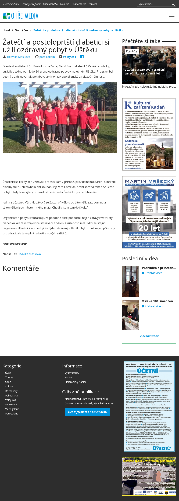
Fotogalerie (11, 413)
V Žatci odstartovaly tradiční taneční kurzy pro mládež (145, 71)
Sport (8, 382)
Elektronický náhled (76, 382)
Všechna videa (149, 336)
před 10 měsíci (131, 81)
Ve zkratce (11, 404)
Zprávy (9, 377)
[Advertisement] (66, 165)
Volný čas (21, 30)
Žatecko (93, 4)
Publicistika (11, 395)
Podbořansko (79, 4)
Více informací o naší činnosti (87, 412)
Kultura (9, 386)
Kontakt (69, 377)
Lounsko (64, 4)
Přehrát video (152, 273)
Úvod (6, 30)
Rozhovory (11, 391)
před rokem (47, 57)
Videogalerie (12, 409)
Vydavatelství (72, 372)
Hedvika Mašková (19, 57)
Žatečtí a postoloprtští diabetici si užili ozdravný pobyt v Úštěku (79, 30)
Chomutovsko (50, 4)
